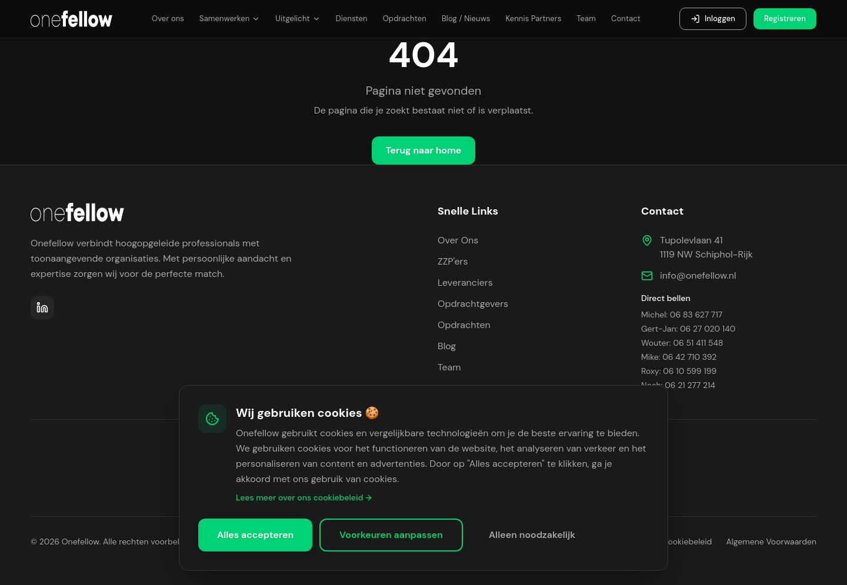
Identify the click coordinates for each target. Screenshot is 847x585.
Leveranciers (465, 282)
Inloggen (713, 19)
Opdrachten (404, 19)
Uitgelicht (297, 19)
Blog (447, 346)
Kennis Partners (533, 19)
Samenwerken (229, 19)
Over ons (168, 19)
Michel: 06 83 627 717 (681, 314)
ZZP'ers (453, 261)
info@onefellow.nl (698, 275)
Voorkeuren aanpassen (391, 535)
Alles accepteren (255, 535)
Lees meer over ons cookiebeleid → (304, 497)
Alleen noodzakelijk (532, 535)
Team (586, 19)
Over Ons (458, 240)
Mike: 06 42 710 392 (678, 357)
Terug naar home (424, 150)
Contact (626, 19)
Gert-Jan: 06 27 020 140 (688, 328)
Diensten (352, 19)
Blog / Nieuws (466, 19)
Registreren (785, 19)
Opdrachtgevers (473, 303)
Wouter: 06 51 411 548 (682, 342)
